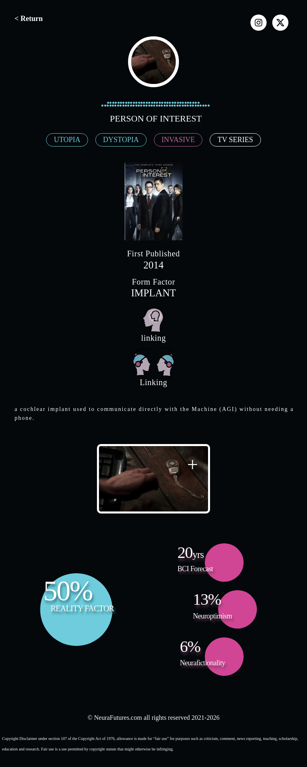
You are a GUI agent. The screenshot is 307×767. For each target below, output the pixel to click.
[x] (280, 23)
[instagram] (258, 23)
